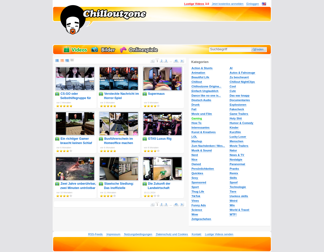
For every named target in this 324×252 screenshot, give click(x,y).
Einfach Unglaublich (205, 90)
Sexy (195, 177)
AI (231, 68)
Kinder (234, 127)
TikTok (196, 196)
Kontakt (196, 234)
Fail (194, 109)
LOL (194, 136)
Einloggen (252, 3)
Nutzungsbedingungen (138, 234)
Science (197, 209)
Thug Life (198, 191)
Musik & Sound (202, 150)
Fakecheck (237, 109)
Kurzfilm (235, 132)
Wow (195, 214)
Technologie (238, 186)
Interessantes (201, 127)
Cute (233, 90)
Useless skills (239, 196)
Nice (194, 159)
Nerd (195, 154)
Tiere (233, 191)
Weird (233, 200)
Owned (196, 164)
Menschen (236, 141)
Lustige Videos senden (219, 234)
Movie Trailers (239, 145)
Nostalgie (236, 159)
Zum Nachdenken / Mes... (208, 145)
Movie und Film (202, 113)
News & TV (237, 154)
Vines (195, 200)
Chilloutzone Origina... (206, 86)
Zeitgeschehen (201, 218)
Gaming (197, 118)
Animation (198, 72)
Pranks (234, 168)
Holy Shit (236, 118)
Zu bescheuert (239, 77)
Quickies (197, 173)
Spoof (234, 182)
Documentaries (240, 100)
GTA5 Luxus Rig (159, 138)
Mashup (197, 141)
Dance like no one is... (206, 95)
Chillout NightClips (242, 81)
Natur (233, 150)
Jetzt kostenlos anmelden (227, 3)
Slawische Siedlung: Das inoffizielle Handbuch (119, 188)
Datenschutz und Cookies (172, 234)
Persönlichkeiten (203, 168)
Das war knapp (239, 95)
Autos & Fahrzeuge (242, 72)
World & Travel (239, 209)
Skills (233, 177)
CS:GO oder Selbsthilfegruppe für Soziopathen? (75, 98)
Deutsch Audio (201, 100)
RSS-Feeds (95, 234)
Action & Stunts (202, 68)
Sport (195, 186)
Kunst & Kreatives (204, 132)
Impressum (113, 234)
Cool (233, 86)
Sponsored (199, 182)
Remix (234, 173)
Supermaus (156, 94)
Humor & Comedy (241, 122)
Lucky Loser (238, 136)
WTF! (233, 214)
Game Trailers (239, 113)
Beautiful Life (200, 77)
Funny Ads (199, 205)
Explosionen (238, 104)
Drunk (196, 104)
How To (196, 122)
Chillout (197, 81)
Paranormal (237, 164)
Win (232, 205)
